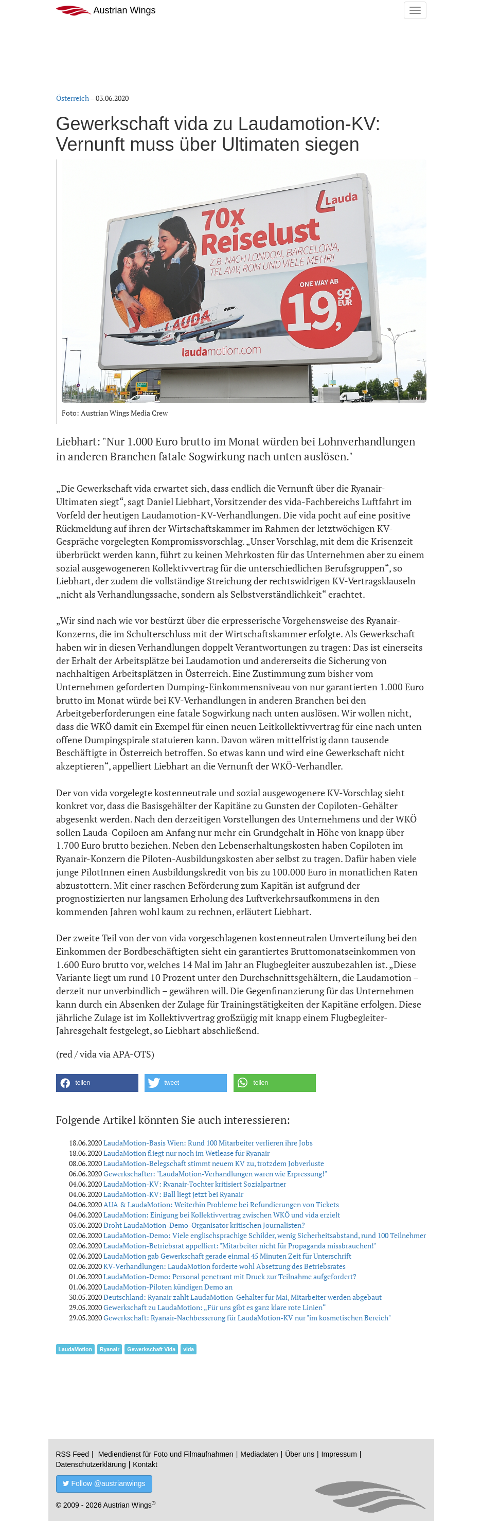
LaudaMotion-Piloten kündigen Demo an (168, 1287)
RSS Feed (73, 1454)
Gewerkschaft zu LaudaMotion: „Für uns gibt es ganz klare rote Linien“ (214, 1307)
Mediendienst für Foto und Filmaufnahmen (166, 1454)
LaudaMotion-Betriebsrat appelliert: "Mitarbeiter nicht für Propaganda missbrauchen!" (240, 1245)
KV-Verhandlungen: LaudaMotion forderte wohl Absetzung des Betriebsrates (224, 1266)
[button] (97, 1083)
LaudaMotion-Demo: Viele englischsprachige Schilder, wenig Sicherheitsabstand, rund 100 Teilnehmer (264, 1235)
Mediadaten (259, 1454)
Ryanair (110, 1349)
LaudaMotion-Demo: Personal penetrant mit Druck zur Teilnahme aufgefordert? (229, 1276)
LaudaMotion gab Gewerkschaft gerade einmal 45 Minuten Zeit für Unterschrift (227, 1256)
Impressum (339, 1454)
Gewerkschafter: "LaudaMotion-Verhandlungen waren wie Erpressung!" (215, 1173)
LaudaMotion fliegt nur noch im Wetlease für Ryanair (186, 1153)
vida (188, 1349)
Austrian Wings (106, 10)
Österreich (72, 98)
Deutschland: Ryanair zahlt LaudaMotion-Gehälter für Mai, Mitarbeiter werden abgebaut (242, 1297)
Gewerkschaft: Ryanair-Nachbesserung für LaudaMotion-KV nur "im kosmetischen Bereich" (247, 1317)
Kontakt (145, 1464)
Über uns (299, 1454)
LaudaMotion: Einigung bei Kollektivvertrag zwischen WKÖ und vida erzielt (221, 1215)
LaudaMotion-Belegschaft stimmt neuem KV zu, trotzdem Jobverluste (213, 1163)
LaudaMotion (75, 1349)
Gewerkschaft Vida (151, 1349)
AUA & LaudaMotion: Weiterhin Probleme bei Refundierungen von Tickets (221, 1204)
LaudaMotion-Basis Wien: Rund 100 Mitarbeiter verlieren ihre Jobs (208, 1143)
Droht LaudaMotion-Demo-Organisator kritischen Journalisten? (204, 1225)
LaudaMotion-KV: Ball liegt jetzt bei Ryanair (173, 1194)
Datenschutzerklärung (91, 1464)
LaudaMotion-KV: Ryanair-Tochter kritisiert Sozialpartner (194, 1184)
